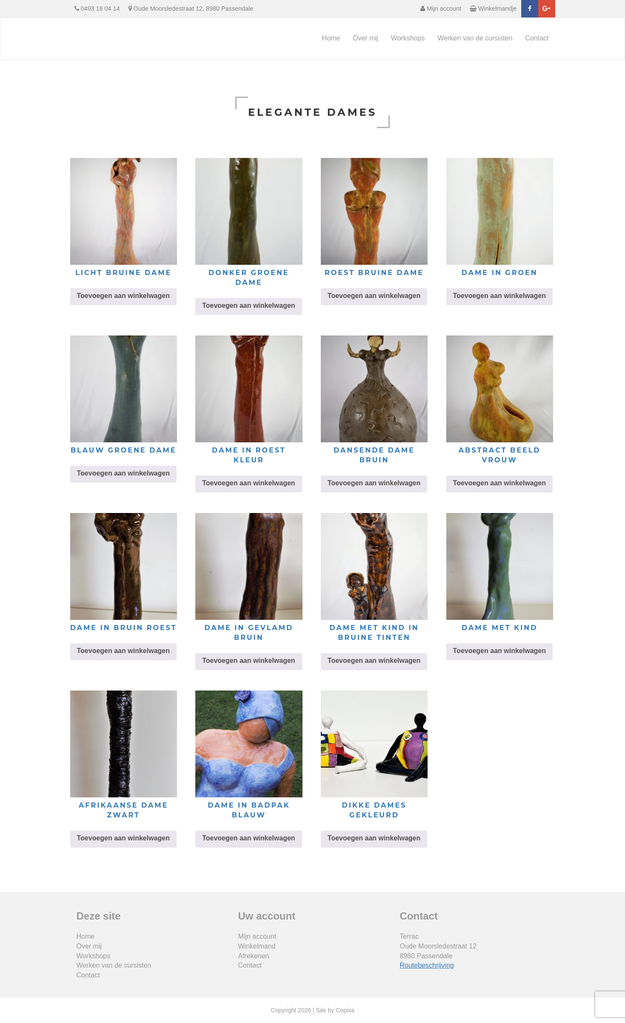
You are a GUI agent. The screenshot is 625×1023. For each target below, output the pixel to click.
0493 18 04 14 (97, 8)
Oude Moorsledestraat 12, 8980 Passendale (191, 8)
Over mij (365, 38)
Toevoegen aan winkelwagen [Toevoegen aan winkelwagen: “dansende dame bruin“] (374, 483)
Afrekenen (253, 956)
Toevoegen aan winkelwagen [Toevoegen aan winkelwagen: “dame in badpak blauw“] (248, 838)
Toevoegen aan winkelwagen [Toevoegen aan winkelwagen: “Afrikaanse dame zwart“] (123, 838)
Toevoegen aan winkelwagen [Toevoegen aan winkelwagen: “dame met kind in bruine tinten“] (374, 660)
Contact (536, 38)
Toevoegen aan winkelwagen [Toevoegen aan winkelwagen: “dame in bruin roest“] (123, 650)
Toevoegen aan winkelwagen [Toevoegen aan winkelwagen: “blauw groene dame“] (123, 473)
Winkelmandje (493, 8)
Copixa (345, 1010)
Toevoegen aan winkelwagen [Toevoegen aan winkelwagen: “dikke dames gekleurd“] (374, 838)
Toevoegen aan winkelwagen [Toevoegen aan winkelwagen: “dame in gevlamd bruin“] (248, 660)
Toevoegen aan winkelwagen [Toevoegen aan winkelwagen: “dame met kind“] (499, 650)
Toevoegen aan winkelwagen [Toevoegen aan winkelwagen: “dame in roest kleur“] (248, 483)
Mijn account (440, 8)
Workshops (408, 38)
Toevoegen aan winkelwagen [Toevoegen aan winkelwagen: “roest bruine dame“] (374, 295)
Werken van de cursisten (475, 38)
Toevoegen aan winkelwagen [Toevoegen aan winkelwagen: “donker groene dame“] (248, 305)
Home (331, 38)
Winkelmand (257, 946)
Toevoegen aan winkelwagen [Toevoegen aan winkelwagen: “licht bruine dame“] (123, 295)
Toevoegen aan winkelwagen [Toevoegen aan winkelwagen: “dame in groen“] (499, 295)
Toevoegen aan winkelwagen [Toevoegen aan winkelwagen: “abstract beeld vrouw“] (499, 483)
